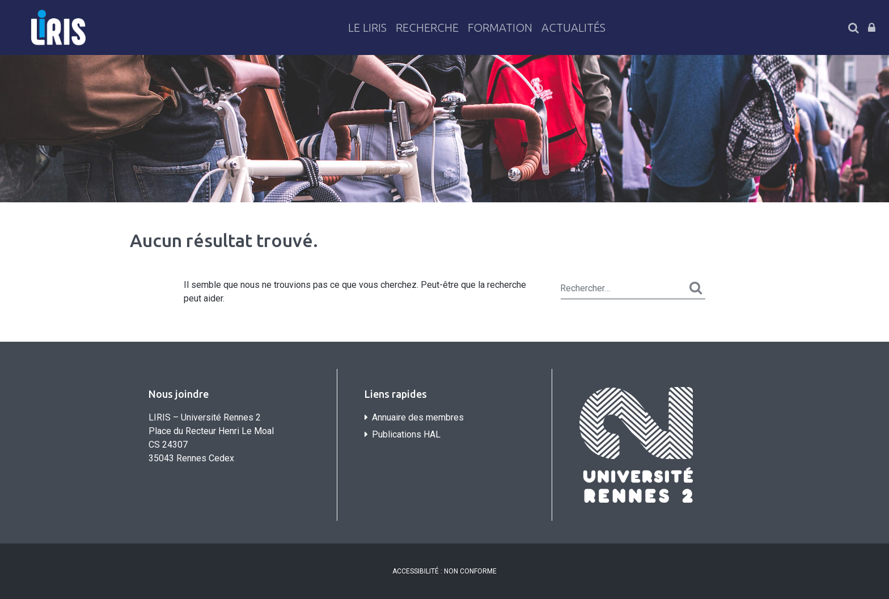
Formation (500, 27)
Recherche (427, 27)
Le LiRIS (367, 27)
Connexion (871, 28)
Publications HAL (406, 434)
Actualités (573, 27)
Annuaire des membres (418, 417)
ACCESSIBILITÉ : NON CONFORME (444, 571)
